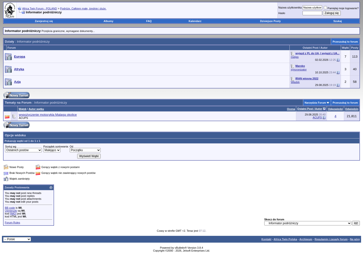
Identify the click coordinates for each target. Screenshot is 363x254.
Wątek (22, 109)
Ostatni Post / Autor (309, 108)
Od (71, 146)
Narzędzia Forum (315, 102)
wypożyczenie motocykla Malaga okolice (48, 114)
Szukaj (337, 21)
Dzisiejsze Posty (270, 21)
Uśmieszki (11, 210)
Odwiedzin (351, 109)
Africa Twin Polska (285, 239)
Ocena (291, 109)
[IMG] (13, 213)
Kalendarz (195, 21)
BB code (10, 207)
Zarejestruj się (44, 21)
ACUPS (23, 117)
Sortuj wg (10, 146)
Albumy (108, 21)
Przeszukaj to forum (345, 41)
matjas (295, 56)
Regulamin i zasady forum (331, 239)
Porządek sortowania (55, 146)
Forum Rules (12, 222)
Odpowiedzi (335, 109)
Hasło (281, 13)
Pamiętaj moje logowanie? (341, 8)
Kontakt (266, 239)
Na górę (355, 239)
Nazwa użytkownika (290, 7)
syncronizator (299, 69)
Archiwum (305, 239)
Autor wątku (36, 109)
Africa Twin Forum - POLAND (39, 8)
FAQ (149, 21)
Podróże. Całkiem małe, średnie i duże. (83, 8)
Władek (295, 82)
